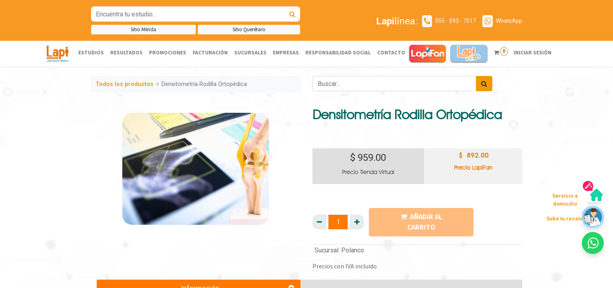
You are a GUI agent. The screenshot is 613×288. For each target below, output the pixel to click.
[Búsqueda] (292, 14)
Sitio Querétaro (249, 29)
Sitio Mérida (143, 29)
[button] (593, 243)
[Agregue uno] (357, 222)
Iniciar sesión (532, 52)
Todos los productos (124, 84)
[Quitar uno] (319, 222)
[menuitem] (91, 53)
